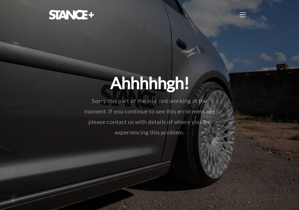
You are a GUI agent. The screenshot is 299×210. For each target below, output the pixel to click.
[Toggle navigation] (242, 15)
